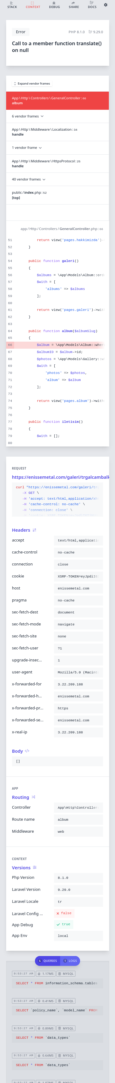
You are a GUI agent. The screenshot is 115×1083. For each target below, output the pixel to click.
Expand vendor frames (32, 83)
